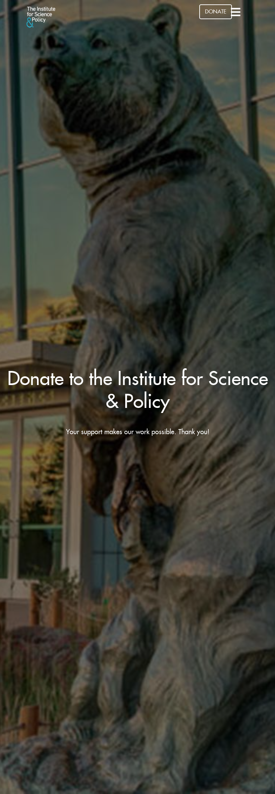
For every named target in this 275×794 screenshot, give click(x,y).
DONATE (215, 11)
